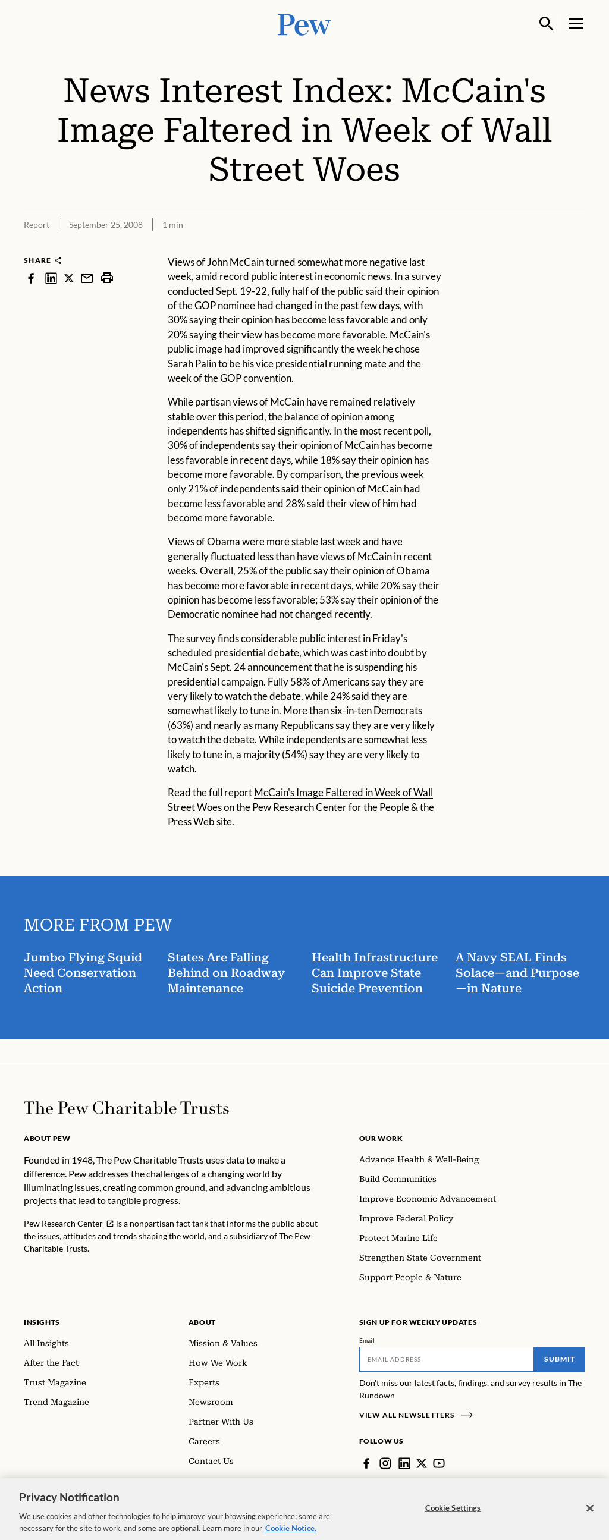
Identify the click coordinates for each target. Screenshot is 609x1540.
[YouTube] (439, 1463)
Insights (42, 1322)
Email (367, 1340)
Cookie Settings (453, 1512)
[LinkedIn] (404, 1463)
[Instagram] (385, 1463)
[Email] (447, 1359)
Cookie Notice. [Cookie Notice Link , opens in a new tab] (290, 1532)
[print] (107, 278)
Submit (559, 1358)
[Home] (126, 1107)
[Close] (590, 1513)
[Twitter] (421, 1463)
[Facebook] (366, 1463)
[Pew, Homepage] (304, 23)
